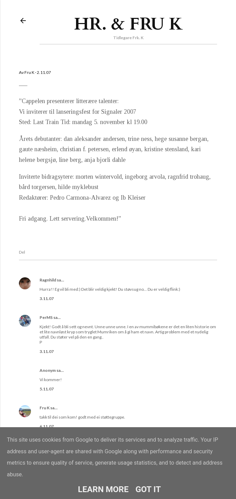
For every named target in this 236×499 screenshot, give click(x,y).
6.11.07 (47, 426)
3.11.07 (47, 298)
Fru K (45, 407)
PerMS (46, 317)
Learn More (103, 489)
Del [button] (22, 252)
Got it (148, 489)
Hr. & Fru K (128, 24)
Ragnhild (48, 279)
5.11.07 (47, 388)
